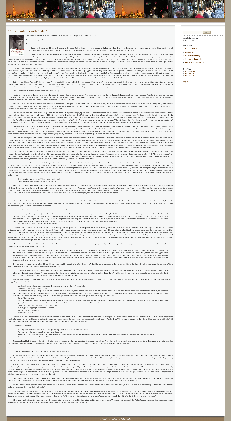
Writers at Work (191, 49)
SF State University (192, 56)
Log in (185, 82)
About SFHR (190, 71)
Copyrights (189, 73)
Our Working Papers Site (194, 62)
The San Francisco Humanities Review (27, 20)
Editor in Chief (190, 52)
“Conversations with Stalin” (27, 31)
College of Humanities (193, 59)
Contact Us (189, 75)
